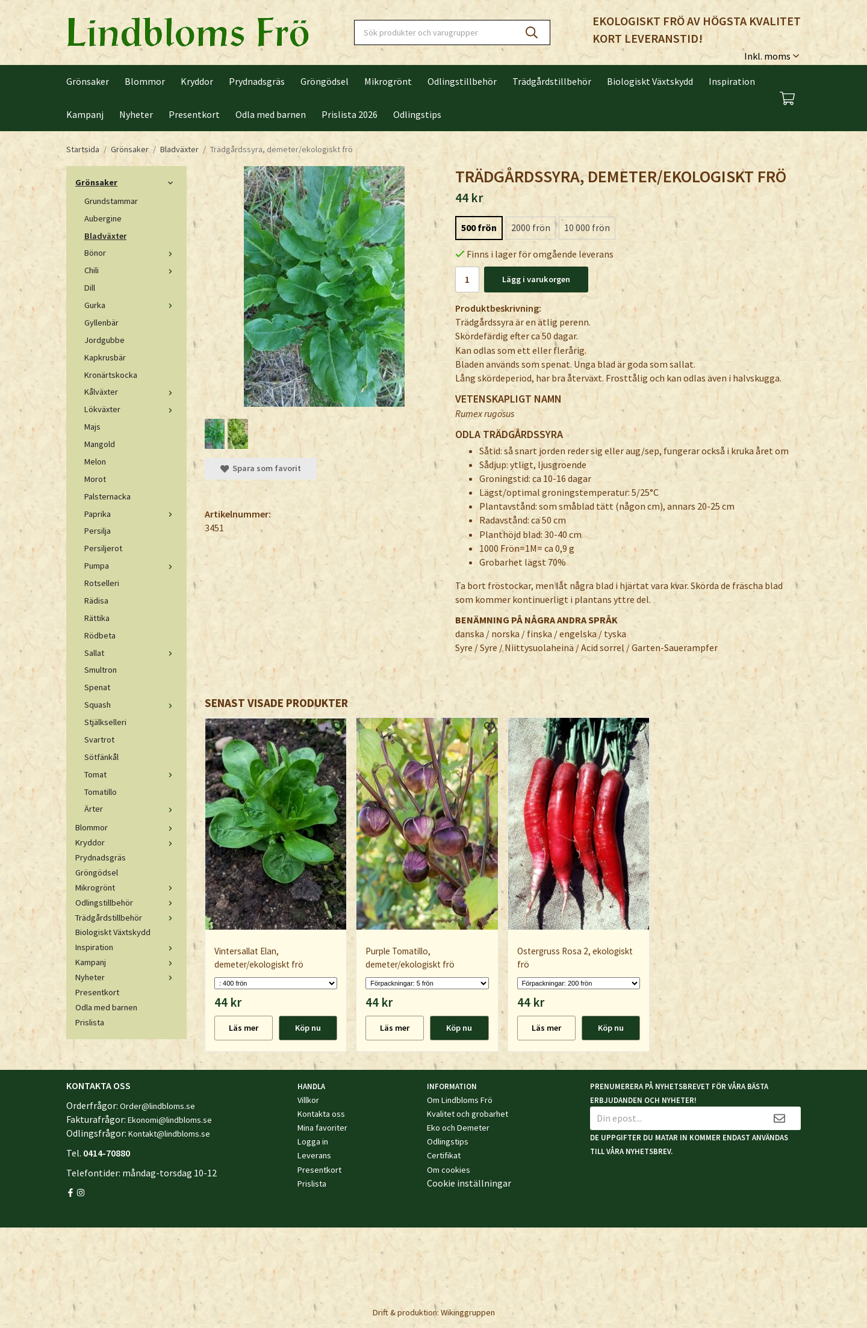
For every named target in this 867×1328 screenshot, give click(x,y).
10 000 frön (587, 227)
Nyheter (136, 114)
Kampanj (85, 114)
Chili (131, 270)
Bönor (131, 252)
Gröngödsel (324, 81)
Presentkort (194, 114)
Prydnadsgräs (257, 81)
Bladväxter (105, 235)
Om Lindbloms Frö (460, 1100)
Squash (131, 704)
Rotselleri (101, 583)
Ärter (131, 808)
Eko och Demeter (458, 1127)
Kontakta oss (321, 1113)
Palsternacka (107, 496)
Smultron (100, 669)
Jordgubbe (104, 340)
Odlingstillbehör (462, 81)
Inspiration (732, 81)
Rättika (97, 618)
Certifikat (444, 1155)
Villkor (308, 1100)
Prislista (89, 1022)
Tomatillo (100, 791)
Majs (92, 426)
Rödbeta (100, 635)
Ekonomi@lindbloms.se (170, 1119)
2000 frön (530, 227)
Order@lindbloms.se (157, 1106)
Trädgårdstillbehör (551, 81)
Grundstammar (111, 201)
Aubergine (103, 218)
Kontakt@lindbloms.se (169, 1133)
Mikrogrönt (388, 81)
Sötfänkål (101, 757)
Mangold (99, 444)
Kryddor (197, 81)
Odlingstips (417, 114)
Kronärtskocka (110, 374)
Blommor (145, 81)
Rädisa (96, 600)
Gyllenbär (101, 322)
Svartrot (99, 739)
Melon (95, 461)
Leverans (314, 1155)
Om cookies (448, 1169)
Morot (95, 479)
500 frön (479, 227)
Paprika (131, 513)
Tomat (131, 774)
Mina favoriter (322, 1127)
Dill (89, 287)
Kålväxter (131, 391)
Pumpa (131, 565)
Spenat (97, 687)
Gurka (131, 305)
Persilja (97, 530)
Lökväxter (131, 409)
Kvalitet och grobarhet (467, 1113)
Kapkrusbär (105, 357)
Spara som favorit (260, 468)
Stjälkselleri (105, 722)
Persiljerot (103, 548)
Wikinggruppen (468, 1312)
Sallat (131, 652)
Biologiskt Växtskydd (650, 81)
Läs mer (243, 1027)
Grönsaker (87, 81)
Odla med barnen (270, 114)
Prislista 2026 (350, 114)
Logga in (312, 1141)
